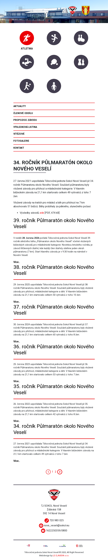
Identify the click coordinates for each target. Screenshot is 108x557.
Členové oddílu (23, 113)
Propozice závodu (25, 120)
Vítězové (19, 134)
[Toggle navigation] (20, 8)
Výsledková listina (25, 127)
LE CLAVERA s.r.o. (61, 555)
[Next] (59, 471)
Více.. (16, 262)
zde (42, 212)
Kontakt (18, 148)
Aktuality (19, 106)
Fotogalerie (21, 141)
